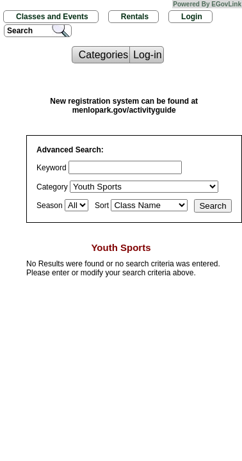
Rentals (135, 16)
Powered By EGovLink (207, 4)
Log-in (147, 54)
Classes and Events (52, 16)
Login (191, 16)
